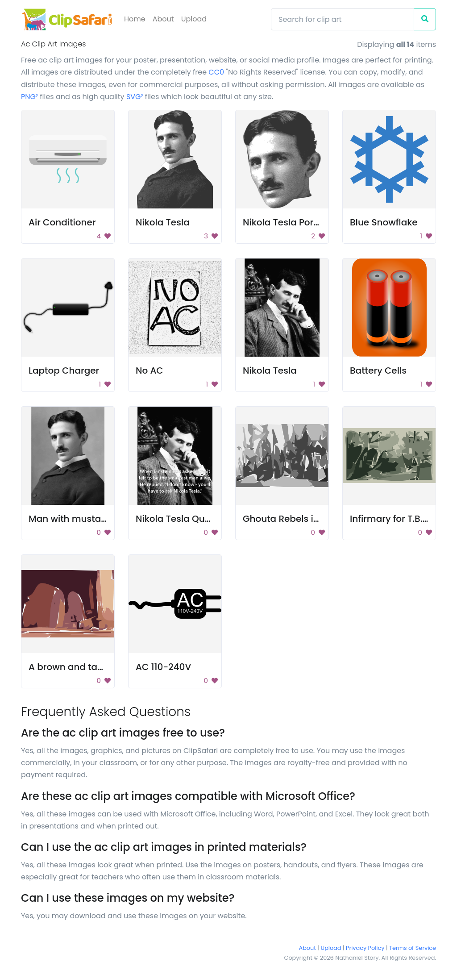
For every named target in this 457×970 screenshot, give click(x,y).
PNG (29, 97)
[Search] (342, 19)
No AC (149, 370)
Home (134, 19)
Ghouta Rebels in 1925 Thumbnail (317, 518)
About (163, 19)
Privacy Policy (365, 948)
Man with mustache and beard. (99, 518)
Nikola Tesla (163, 222)
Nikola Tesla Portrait (287, 222)
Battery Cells (378, 370)
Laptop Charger (64, 370)
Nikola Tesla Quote (177, 518)
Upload (194, 19)
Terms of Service (412, 948)
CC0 (216, 72)
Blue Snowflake (384, 222)
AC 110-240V (163, 667)
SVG (134, 97)
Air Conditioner (62, 222)
